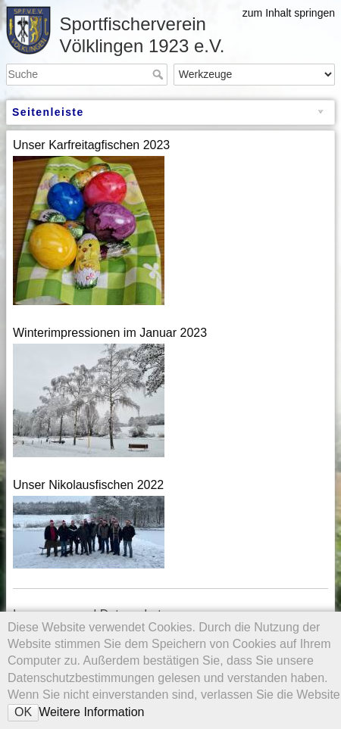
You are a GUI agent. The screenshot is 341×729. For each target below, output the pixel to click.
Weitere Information (91, 712)
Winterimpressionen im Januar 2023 (110, 332)
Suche (159, 74)
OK (23, 712)
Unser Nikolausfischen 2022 (88, 484)
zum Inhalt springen (288, 13)
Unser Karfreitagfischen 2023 (91, 145)
